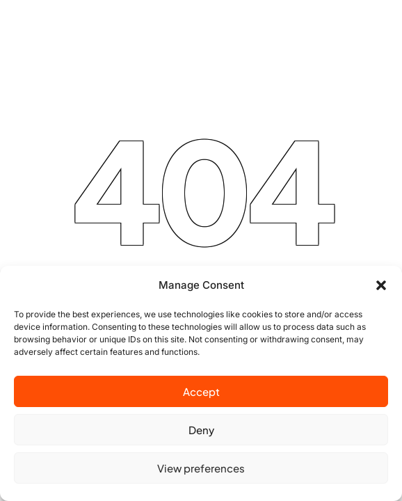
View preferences (201, 468)
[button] (381, 285)
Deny (201, 429)
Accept (201, 391)
